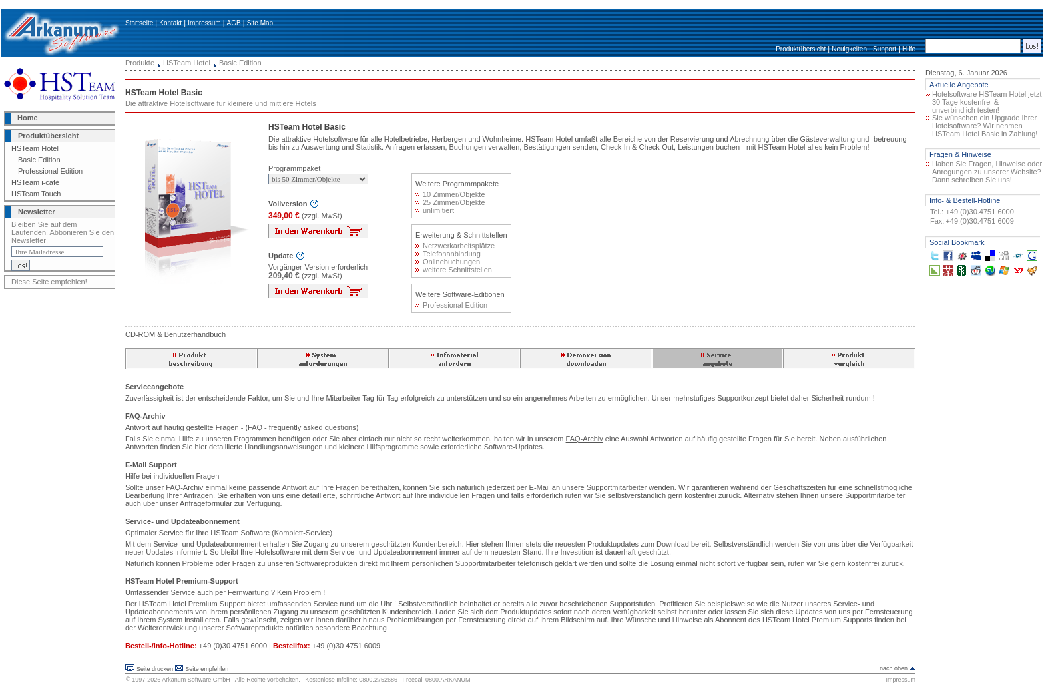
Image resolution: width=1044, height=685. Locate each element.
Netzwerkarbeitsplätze (455, 246)
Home (27, 118)
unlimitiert (434, 210)
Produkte (139, 63)
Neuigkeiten (849, 49)
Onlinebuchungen (447, 262)
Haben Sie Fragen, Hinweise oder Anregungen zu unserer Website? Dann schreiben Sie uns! (987, 172)
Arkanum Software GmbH (196, 679)
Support (884, 49)
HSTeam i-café (35, 182)
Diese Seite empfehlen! (49, 282)
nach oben (894, 668)
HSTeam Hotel (35, 148)
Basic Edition (39, 160)
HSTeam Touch (36, 194)
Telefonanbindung (448, 254)
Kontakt (170, 23)
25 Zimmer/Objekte (450, 202)
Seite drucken (154, 669)
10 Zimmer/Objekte (450, 194)
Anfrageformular (206, 503)
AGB (234, 23)
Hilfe (908, 49)
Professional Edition (50, 171)
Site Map (260, 23)
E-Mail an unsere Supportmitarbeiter (588, 487)
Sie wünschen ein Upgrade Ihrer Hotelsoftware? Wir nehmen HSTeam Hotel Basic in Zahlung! (984, 126)
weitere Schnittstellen (453, 270)
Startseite (139, 23)
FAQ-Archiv (584, 439)
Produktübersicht (801, 49)
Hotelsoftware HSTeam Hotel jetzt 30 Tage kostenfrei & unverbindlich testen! (986, 102)
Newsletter (36, 212)
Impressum (204, 23)
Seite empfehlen (206, 669)
